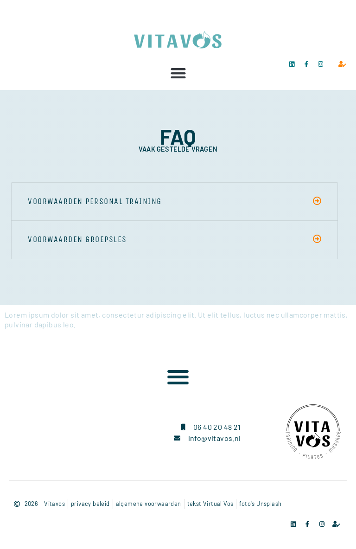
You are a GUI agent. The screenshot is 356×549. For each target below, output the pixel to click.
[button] (178, 73)
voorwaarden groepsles (77, 239)
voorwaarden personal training (95, 201)
